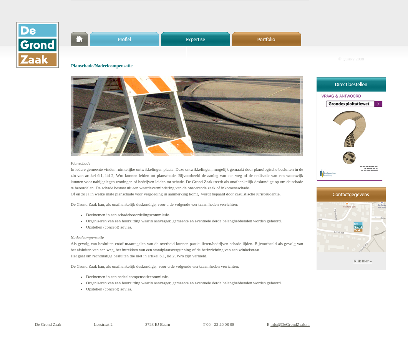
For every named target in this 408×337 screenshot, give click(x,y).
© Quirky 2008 (351, 59)
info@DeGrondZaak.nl (290, 324)
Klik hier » (362, 261)
